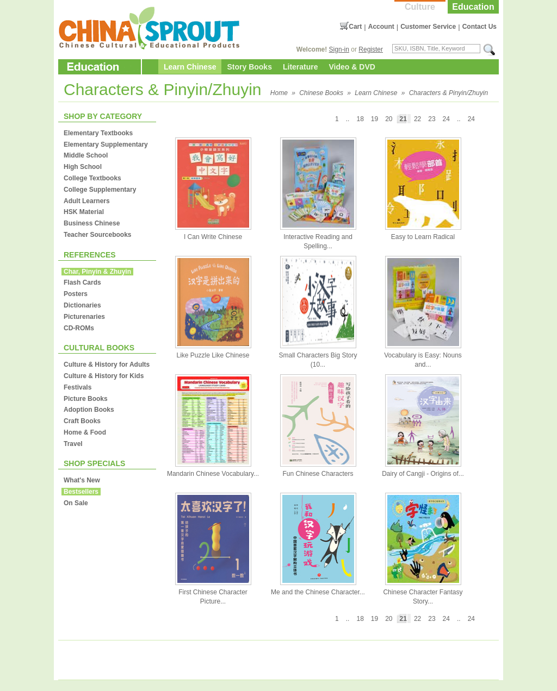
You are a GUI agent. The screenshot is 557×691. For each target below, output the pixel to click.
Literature (300, 66)
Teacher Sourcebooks (98, 234)
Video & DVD (352, 66)
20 (388, 119)
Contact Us (479, 26)
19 (374, 119)
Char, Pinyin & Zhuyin (97, 271)
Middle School (86, 155)
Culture (420, 6)
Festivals (77, 387)
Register (370, 49)
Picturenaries (84, 317)
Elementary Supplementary (106, 144)
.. (459, 119)
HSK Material (84, 212)
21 (403, 119)
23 (431, 119)
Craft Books (82, 421)
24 (471, 119)
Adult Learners (87, 201)
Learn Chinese (190, 66)
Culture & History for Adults (107, 364)
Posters (76, 294)
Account (381, 26)
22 (417, 119)
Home (279, 93)
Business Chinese (92, 223)
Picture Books (86, 399)
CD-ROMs (79, 328)
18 (359, 119)
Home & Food (85, 432)
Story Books (249, 66)
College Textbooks (92, 178)
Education (473, 6)
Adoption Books (89, 409)
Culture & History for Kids (104, 376)
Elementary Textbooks (98, 133)
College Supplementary (100, 189)
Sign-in (339, 49)
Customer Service (428, 26)
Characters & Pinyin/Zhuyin (448, 93)
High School (83, 167)
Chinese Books (321, 93)
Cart (355, 26)
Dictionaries (82, 305)
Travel (73, 444)
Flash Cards (82, 282)
